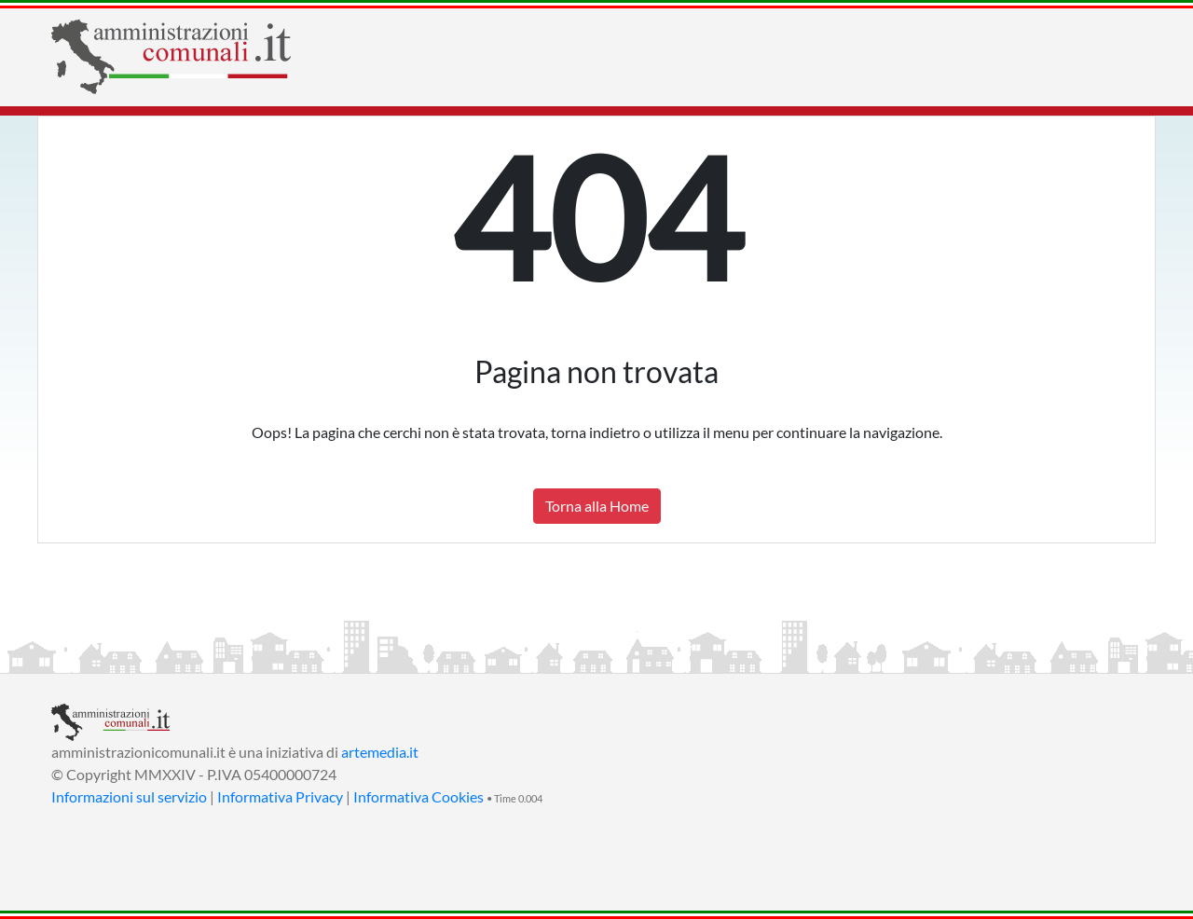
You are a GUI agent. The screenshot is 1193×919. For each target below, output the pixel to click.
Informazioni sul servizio (129, 796)
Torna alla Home (597, 505)
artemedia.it (379, 752)
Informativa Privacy (280, 796)
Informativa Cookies (418, 796)
